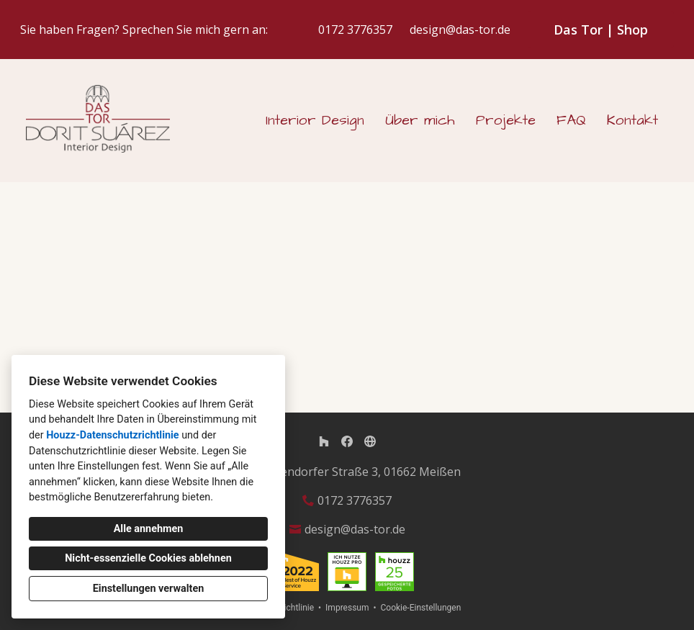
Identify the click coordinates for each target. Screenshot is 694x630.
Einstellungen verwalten (148, 588)
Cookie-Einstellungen (420, 608)
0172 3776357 (355, 30)
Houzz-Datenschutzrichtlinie (112, 435)
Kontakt (632, 120)
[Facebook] (347, 441)
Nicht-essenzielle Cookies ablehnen (148, 558)
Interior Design (315, 120)
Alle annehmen (149, 529)
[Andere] (370, 441)
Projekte (506, 120)
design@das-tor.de (460, 30)
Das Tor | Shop (601, 29)
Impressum (347, 608)
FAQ (571, 120)
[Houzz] (324, 441)
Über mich (420, 120)
